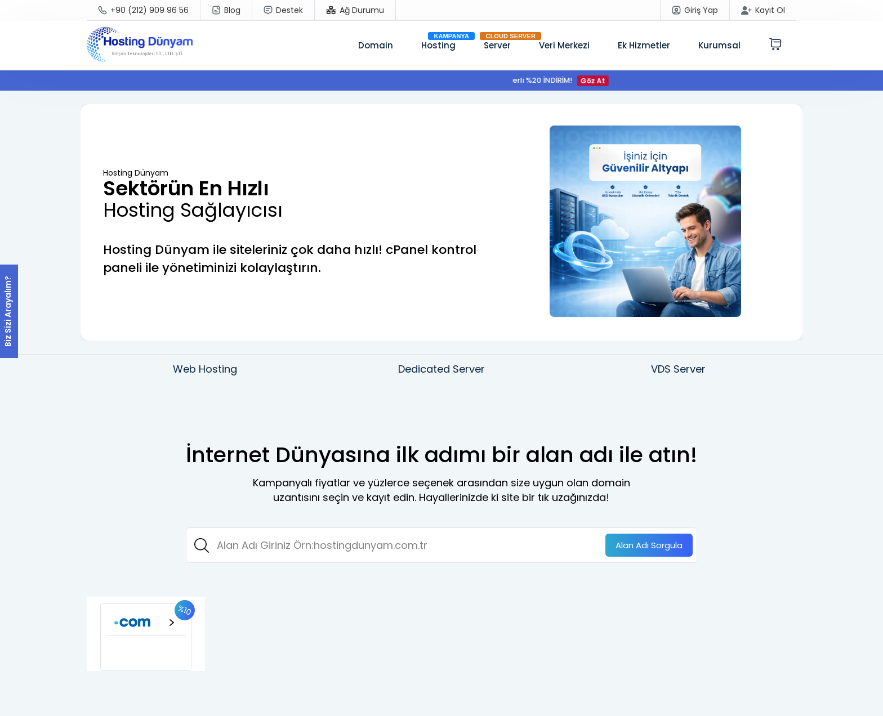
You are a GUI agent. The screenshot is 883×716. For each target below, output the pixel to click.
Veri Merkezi (564, 45)
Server (497, 45)
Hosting (438, 45)
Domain (375, 45)
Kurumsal (719, 45)
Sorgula (649, 545)
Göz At (599, 81)
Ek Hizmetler (644, 45)
